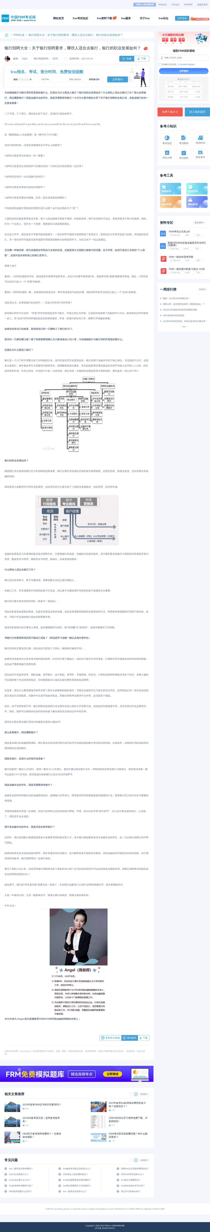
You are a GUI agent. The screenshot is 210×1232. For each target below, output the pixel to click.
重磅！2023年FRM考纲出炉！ (176, 298)
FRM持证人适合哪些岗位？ (75, 1174)
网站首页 (58, 18)
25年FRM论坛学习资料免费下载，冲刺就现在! (128, 1119)
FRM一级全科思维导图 (181, 257)
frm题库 (126, 18)
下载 (198, 235)
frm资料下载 (104, 18)
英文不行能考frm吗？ (131, 1191)
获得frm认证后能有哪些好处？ (135, 1168)
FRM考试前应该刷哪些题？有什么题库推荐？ (128, 1135)
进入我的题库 (197, 111)
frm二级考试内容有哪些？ (21, 1168)
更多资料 (199, 223)
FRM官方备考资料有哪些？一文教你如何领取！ (41, 1135)
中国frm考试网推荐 (145, 4)
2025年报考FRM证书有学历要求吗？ (41, 1104)
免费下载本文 (170, 111)
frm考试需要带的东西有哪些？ (77, 1180)
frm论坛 (163, 18)
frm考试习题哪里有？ (131, 1180)
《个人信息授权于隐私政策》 (186, 64)
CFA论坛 (175, 4)
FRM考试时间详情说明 (173, 315)
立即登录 (182, 18)
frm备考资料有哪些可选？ (21, 1186)
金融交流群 (202, 4)
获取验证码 (94, 79)
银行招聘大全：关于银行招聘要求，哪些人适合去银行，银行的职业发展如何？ (74, 34)
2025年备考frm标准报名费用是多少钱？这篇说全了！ (127, 1104)
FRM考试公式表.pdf (179, 231)
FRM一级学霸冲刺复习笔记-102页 (187, 269)
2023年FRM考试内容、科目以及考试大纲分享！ (185, 321)
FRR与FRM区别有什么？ (132, 1174)
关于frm (145, 18)
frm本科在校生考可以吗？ (133, 1186)
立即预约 (117, 79)
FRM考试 (188, 4)
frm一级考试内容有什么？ (75, 1191)
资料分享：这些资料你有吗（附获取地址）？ (184, 304)
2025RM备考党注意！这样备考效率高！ (41, 1119)
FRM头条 (18, 34)
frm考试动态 (80, 18)
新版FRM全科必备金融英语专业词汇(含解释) (187, 244)
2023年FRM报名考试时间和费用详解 (180, 310)
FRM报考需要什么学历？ (20, 1191)
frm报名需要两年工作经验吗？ (77, 1186)
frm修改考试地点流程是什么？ (77, 1168)
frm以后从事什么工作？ (20, 1180)
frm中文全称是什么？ (19, 1174)
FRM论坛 (162, 4)
